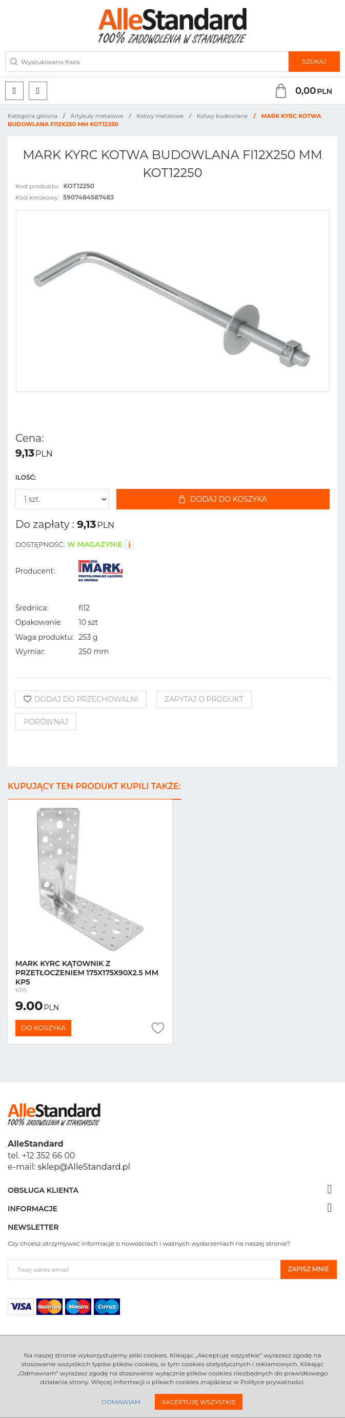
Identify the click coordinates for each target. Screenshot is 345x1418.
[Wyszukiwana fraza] (147, 61)
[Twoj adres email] (144, 1269)
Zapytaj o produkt (204, 699)
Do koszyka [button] (43, 1027)
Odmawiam (121, 1402)
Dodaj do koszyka (223, 499)
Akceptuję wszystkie (198, 1402)
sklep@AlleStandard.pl (84, 1167)
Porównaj (46, 721)
